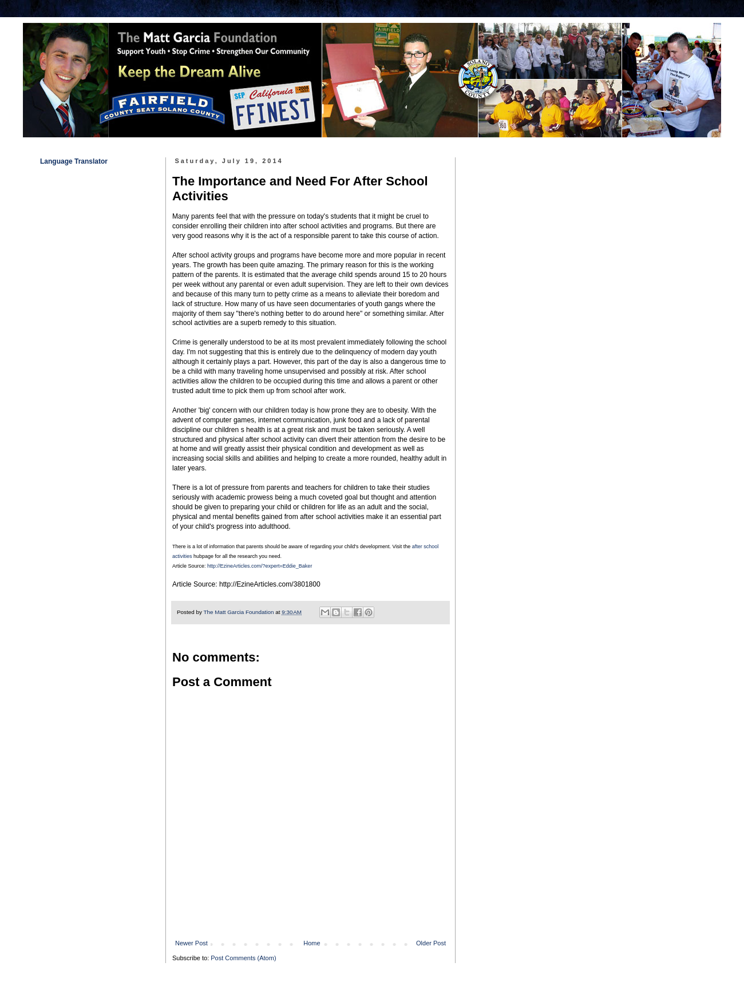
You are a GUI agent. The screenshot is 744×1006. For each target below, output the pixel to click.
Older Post (431, 943)
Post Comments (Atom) (243, 957)
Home (311, 943)
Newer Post (191, 943)
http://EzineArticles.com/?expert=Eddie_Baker (259, 566)
